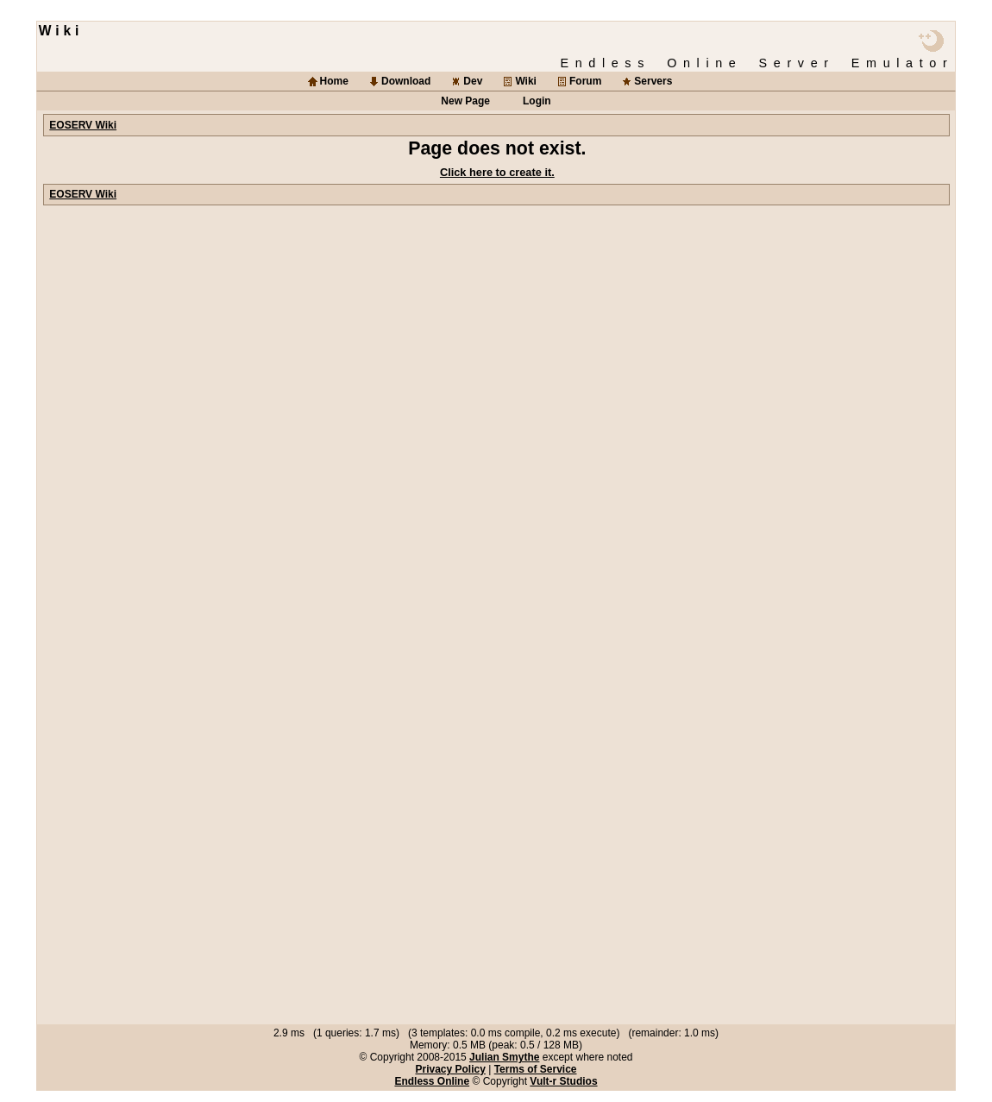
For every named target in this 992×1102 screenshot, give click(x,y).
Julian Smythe (504, 1057)
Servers (653, 81)
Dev (472, 81)
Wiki (526, 81)
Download (405, 81)
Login (537, 101)
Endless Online (431, 1081)
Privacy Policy (450, 1069)
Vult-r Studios (563, 1081)
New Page (465, 101)
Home (334, 81)
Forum (585, 81)
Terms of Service (535, 1069)
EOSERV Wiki (82, 125)
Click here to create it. (497, 172)
